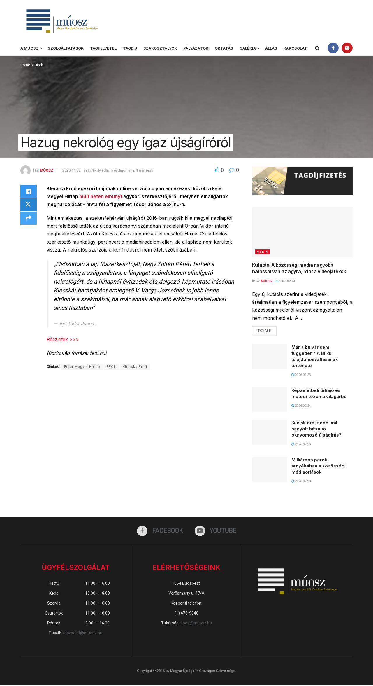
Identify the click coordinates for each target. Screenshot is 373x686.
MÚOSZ (46, 170)
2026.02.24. (286, 281)
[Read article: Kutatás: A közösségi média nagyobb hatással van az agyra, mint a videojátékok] (302, 232)
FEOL (111, 367)
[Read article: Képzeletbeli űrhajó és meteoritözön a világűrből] (269, 400)
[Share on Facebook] (28, 192)
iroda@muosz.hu (196, 624)
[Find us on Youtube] (216, 531)
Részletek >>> (63, 339)
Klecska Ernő (135, 367)
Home (25, 65)
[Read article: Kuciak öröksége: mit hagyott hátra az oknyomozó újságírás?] (269, 432)
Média (103, 170)
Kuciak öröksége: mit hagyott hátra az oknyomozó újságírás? (316, 429)
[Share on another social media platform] (28, 220)
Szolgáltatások (66, 48)
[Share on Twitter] (28, 206)
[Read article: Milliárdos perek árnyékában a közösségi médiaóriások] (269, 469)
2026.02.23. (301, 375)
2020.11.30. (71, 170)
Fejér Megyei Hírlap (82, 367)
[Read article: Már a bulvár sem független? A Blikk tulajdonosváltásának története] (269, 356)
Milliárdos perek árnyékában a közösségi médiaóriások (318, 466)
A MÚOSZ (29, 48)
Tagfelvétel (103, 48)
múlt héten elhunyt (101, 196)
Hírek (39, 65)
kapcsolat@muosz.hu (82, 633)
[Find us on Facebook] (159, 531)
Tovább (267, 330)
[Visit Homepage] (61, 20)
